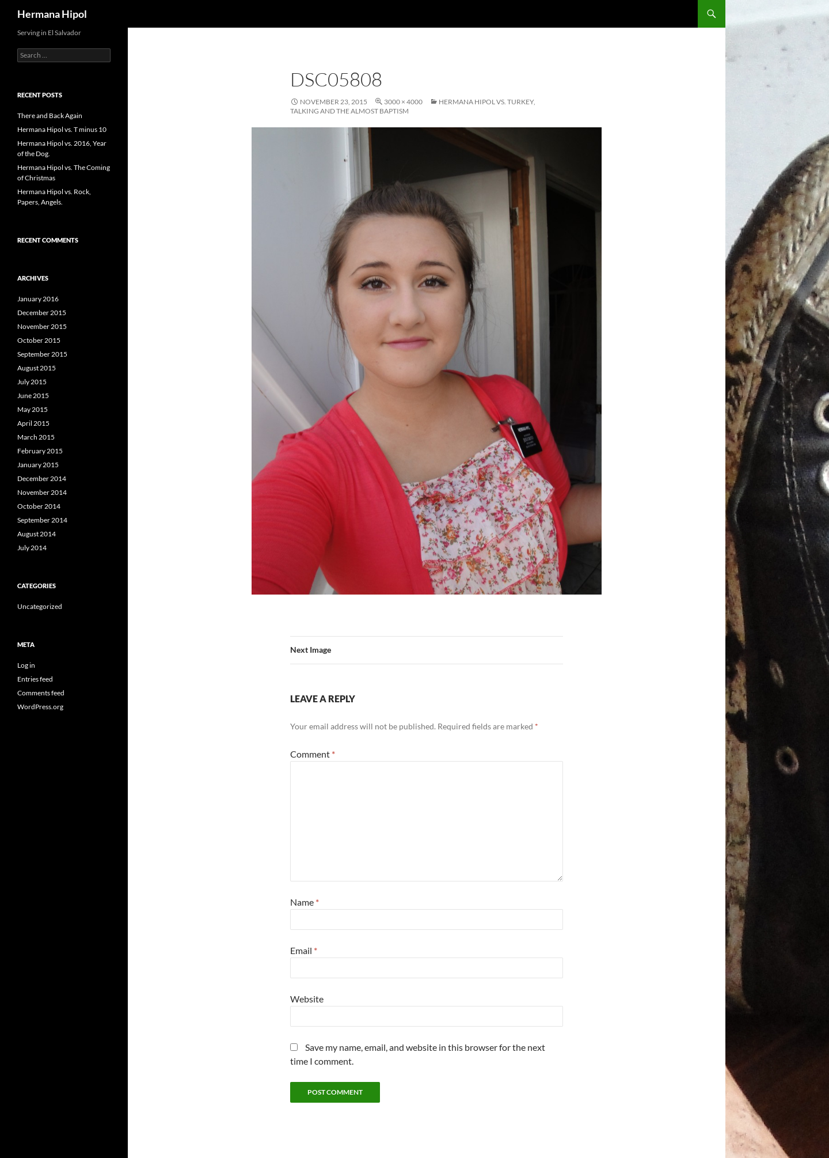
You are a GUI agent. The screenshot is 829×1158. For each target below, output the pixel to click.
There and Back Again (49, 115)
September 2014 (42, 520)
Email (303, 950)
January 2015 (38, 464)
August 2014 (36, 533)
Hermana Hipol (52, 13)
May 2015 (32, 409)
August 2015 (36, 368)
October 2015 (38, 340)
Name (304, 901)
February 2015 (40, 450)
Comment (312, 753)
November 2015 (42, 326)
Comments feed (40, 692)
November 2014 (42, 492)
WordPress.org (40, 706)
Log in (26, 665)
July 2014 (32, 547)
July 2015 (32, 381)
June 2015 (33, 395)
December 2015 (41, 312)
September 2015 (42, 354)
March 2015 (36, 437)
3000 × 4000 (403, 101)
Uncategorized (39, 606)
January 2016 (38, 298)
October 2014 (38, 506)
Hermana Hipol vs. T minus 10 (62, 129)
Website (307, 998)
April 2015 (33, 423)
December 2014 (41, 478)
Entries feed (35, 679)
